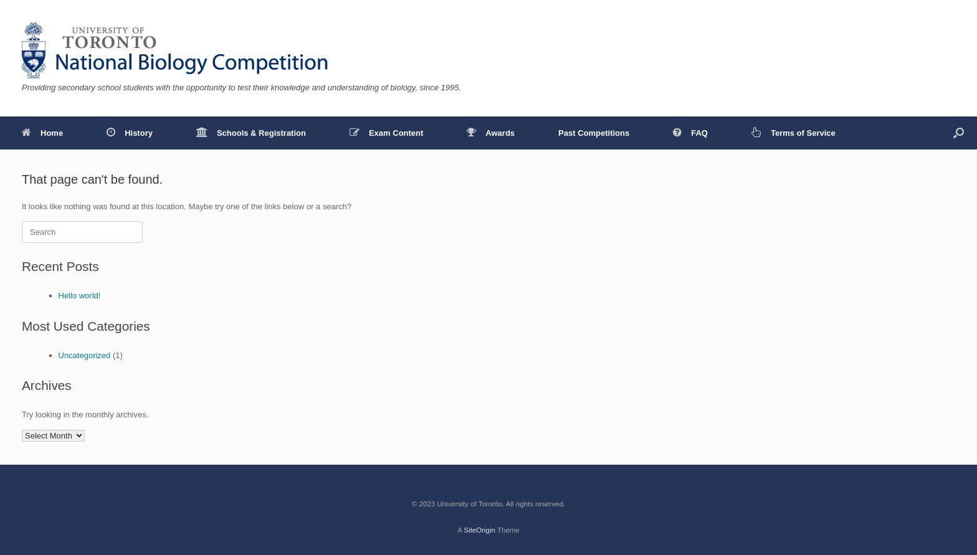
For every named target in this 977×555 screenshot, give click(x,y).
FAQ (690, 133)
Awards (491, 133)
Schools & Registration (251, 133)
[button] (958, 132)
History (130, 133)
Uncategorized (85, 355)
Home (42, 133)
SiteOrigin (479, 530)
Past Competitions (593, 133)
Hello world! (80, 295)
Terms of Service (793, 133)
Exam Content (386, 133)
